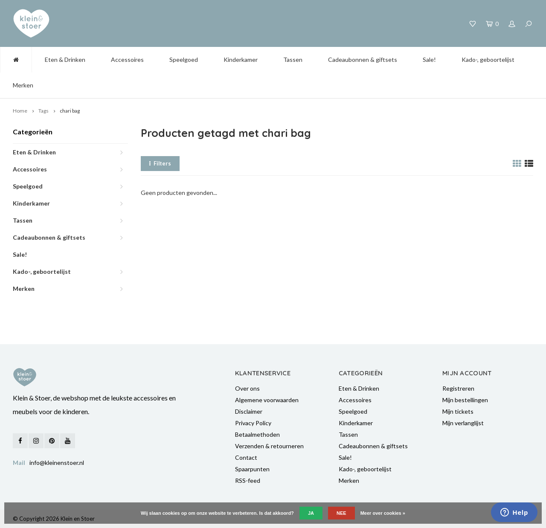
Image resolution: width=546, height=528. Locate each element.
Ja (311, 513)
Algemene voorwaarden (267, 399)
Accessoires (127, 59)
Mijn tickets (457, 411)
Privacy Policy (253, 422)
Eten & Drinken (65, 59)
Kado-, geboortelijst (488, 59)
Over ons (247, 388)
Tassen (292, 59)
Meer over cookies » (382, 513)
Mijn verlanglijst (463, 422)
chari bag (70, 110)
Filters (160, 163)
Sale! (429, 59)
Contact (246, 457)
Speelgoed (183, 59)
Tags (43, 110)
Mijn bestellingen (465, 399)
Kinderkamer (241, 59)
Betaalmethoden (257, 434)
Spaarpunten (252, 469)
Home (20, 110)
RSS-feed (247, 480)
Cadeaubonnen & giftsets (362, 59)
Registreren (458, 388)
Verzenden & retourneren (269, 446)
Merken (23, 85)
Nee (341, 513)
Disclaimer (248, 411)
